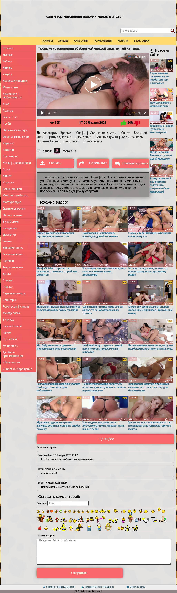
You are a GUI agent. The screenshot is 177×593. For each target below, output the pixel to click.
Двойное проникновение (13, 354)
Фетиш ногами (13, 215)
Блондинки (10, 228)
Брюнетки (9, 234)
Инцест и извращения (17, 369)
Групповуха (10, 156)
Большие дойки (13, 247)
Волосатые (10, 117)
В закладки (141, 41)
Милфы (7, 68)
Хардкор (8, 143)
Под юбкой (10, 339)
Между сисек (11, 313)
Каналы (123, 41)
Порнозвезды (103, 41)
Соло (6, 169)
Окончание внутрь (15, 130)
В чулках (8, 319)
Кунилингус (10, 345)
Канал (47, 151)
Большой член (12, 189)
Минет (7, 176)
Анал (6, 104)
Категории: (50, 133)
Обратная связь (136, 587)
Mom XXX (69, 151)
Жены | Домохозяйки (17, 163)
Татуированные (13, 267)
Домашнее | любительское (12, 96)
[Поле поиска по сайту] (147, 30)
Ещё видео (105, 439)
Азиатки (8, 150)
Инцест (7, 74)
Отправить (79, 573)
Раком (7, 332)
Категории (81, 41)
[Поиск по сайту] (172, 31)
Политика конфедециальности (59, 587)
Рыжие (7, 241)
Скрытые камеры (14, 293)
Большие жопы (13, 254)
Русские (8, 48)
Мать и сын (10, 87)
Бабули (7, 61)
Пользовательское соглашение (98, 587)
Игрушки (8, 182)
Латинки (8, 261)
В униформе (11, 221)
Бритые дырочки (14, 208)
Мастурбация (12, 202)
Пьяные (8, 287)
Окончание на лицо (16, 136)
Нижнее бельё (12, 326)
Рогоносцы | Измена (16, 306)
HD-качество (11, 362)
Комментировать (135, 163)
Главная (47, 41)
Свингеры (9, 300)
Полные (8, 110)
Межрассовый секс (15, 195)
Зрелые (8, 54)
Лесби (7, 123)
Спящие (8, 280)
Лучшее (63, 41)
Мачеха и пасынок (15, 81)
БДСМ (7, 274)
